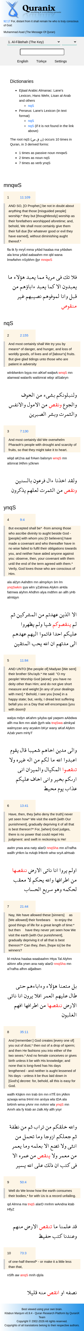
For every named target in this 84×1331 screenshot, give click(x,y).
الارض (34, 870)
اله (29, 759)
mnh (33, 1275)
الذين (64, 614)
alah (34, 723)
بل (73, 985)
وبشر (52, 413)
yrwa (20, 848)
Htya (54, 959)
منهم (18, 1226)
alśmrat (13, 463)
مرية (49, 277)
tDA (59, 1099)
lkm (22, 723)
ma (57, 249)
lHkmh (44, 853)
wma (23, 1099)
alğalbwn (34, 969)
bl (9, 959)
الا (58, 286)
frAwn (35, 458)
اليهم (32, 633)
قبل (72, 296)
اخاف (35, 778)
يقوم (14, 750)
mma (30, 249)
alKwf (42, 372)
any (26, 728)
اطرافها (61, 879)
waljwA (52, 372)
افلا (37, 995)
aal (28, 458)
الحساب (32, 889)
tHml (30, 1099)
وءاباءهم (35, 985)
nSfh (11, 1275)
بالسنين (23, 480)
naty (34, 848)
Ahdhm (34, 592)
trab (35, 1094)
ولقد (71, 480)
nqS (31, 106)
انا (55, 870)
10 (9, 1253)
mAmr (45, 1104)
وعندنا (69, 1236)
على (38, 1165)
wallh (11, 853)
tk (13, 249)
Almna (17, 1204)
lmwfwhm (14, 260)
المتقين (22, 643)
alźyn (17, 582)
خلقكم (59, 1126)
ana (27, 848)
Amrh (11, 1109)
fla (9, 249)
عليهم (61, 995)
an (60, 592)
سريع (47, 889)
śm (56, 582)
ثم (13, 614)
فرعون (38, 480)
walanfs (26, 377)
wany (53, 728)
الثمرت (47, 490)
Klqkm (21, 1094)
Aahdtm (27, 582)
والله (49, 879)
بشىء (48, 394)
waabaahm (41, 959)
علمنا (64, 1226)
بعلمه (36, 1145)
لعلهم (32, 490)
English (22, 61)
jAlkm (66, 1094)
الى (73, 643)
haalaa (48, 249)
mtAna (16, 959)
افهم (18, 1005)
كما (50, 286)
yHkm (20, 853)
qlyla (40, 1275)
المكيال (52, 769)
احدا (56, 633)
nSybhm (28, 260)
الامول (33, 404)
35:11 (24, 1032)
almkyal (69, 723)
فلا (73, 277)
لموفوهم (50, 296)
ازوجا (48, 1136)
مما (40, 277)
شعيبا (33, 750)
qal (50, 718)
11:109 (25, 197)
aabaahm (35, 255)
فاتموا (44, 633)
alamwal (13, 377)
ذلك (48, 1165)
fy (17, 249)
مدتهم (62, 643)
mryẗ (22, 249)
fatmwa (13, 592)
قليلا (32, 1292)
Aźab (11, 733)
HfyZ (10, 1209)
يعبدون (69, 286)
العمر (48, 995)
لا (28, 879)
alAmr (12, 964)
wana (58, 255)
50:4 (23, 1182)
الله (45, 643)
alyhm (24, 592)
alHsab (69, 853)
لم (74, 624)
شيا (46, 624)
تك (66, 277)
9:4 (22, 519)
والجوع (69, 404)
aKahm (31, 718)
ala (10, 255)
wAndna (61, 1204)
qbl (51, 255)
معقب (19, 879)
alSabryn (61, 377)
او (62, 1292)
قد (74, 1226)
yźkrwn (33, 463)
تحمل (27, 1136)
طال (72, 995)
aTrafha (70, 848)
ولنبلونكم (66, 394)
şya (26, 587)
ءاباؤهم (27, 286)
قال (22, 750)
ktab (28, 1109)
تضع (54, 1145)
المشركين (26, 614)
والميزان (34, 769)
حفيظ (45, 1236)
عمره (23, 1155)
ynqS (10, 507)
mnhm (50, 1204)
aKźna (20, 458)
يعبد (30, 277)
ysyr (59, 1109)
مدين (60, 750)
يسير (21, 1165)
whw (53, 853)
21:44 (24, 906)
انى (21, 769)
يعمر (17, 1145)
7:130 (24, 431)
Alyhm (67, 959)
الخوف (28, 394)
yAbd (39, 249)
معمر (63, 1155)
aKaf (62, 728)
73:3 (23, 1253)
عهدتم (51, 614)
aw (17, 1275)
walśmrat (40, 377)
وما (38, 1136)
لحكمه (69, 889)
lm (61, 582)
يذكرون (18, 490)
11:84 (24, 660)
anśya (45, 1099)
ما (10, 277)
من (16, 286)
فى (58, 277)
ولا (12, 759)
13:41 (24, 805)
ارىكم (70, 778)
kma (16, 255)
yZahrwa (43, 587)
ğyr (38, 260)
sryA (60, 853)
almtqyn (13, 597)
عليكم (69, 633)
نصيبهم (32, 296)
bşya (29, 372)
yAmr (30, 1104)
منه (41, 1292)
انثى (71, 1145)
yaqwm (59, 718)
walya (12, 718)
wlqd (11, 458)
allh (66, 592)
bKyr (45, 728)
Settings (61, 61)
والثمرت (67, 413)
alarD (42, 848)
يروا (62, 870)
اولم (72, 870)
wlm (32, 587)
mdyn (21, 718)
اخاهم (47, 750)
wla (48, 723)
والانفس (17, 404)
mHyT (28, 733)
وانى (47, 778)
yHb (72, 592)
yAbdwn (66, 249)
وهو (57, 889)
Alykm (54, 587)
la (27, 853)
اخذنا (60, 480)
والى (71, 750)
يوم (60, 788)
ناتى (47, 870)
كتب (64, 1165)
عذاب (70, 788)
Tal (60, 959)
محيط (50, 788)
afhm (23, 969)
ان (52, 643)
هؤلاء (18, 277)
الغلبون (69, 1014)
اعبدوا (69, 759)
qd (9, 1204)
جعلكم (63, 1136)
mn (46, 255)
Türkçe (41, 61)
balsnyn (46, 458)
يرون (28, 995)
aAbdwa (71, 718)
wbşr (51, 377)
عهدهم (19, 633)
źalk (40, 1109)
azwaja (13, 1099)
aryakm (35, 728)
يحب (36, 643)
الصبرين (37, 413)
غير (20, 296)
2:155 (24, 335)
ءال (49, 480)
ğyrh (41, 723)
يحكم (37, 879)
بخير (58, 778)
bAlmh (12, 1104)
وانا (63, 296)
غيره (20, 759)
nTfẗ (52, 1094)
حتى (21, 985)
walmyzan (15, 728)
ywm (20, 733)
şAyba (42, 718)
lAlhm (23, 463)
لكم (44, 759)
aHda (63, 587)
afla (20, 964)
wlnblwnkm (16, 372)
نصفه (71, 1292)
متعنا (63, 985)
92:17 (7, 21)
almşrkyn (46, 582)
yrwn (27, 964)
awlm (11, 848)
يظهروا (27, 624)
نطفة (14, 1126)
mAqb (34, 853)
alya (43, 592)
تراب (38, 1126)
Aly (46, 1109)
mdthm (52, 592)
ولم (38, 624)
